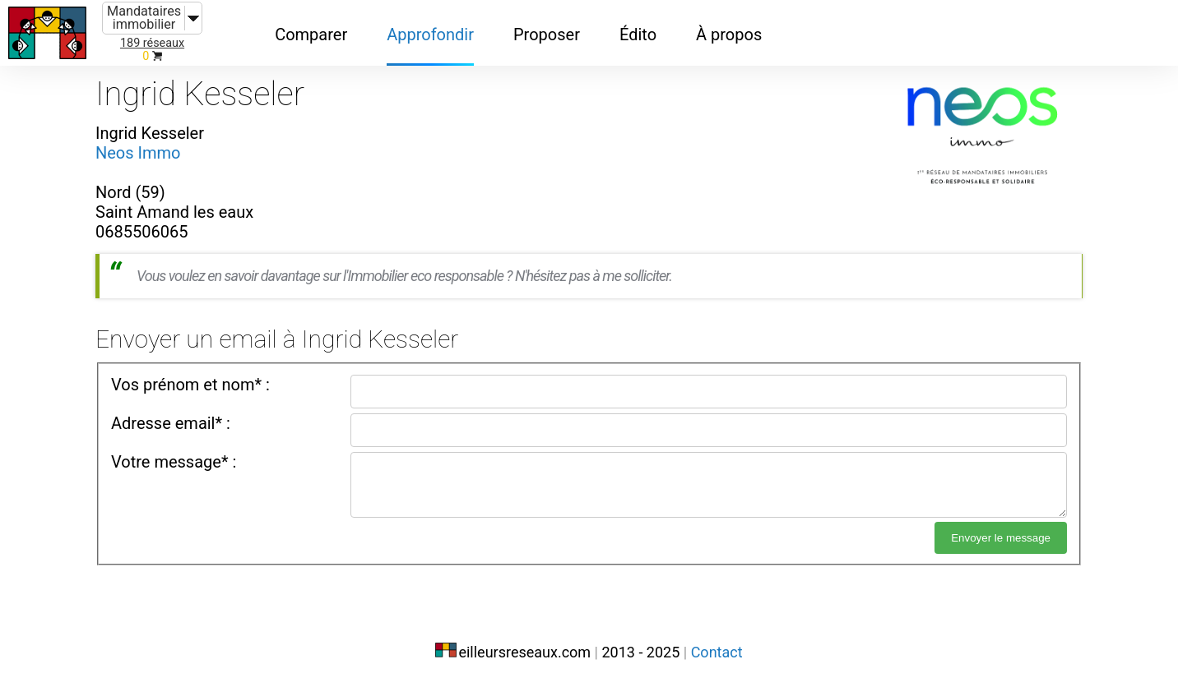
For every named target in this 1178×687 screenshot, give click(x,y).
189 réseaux (152, 43)
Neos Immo (138, 153)
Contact (717, 652)
